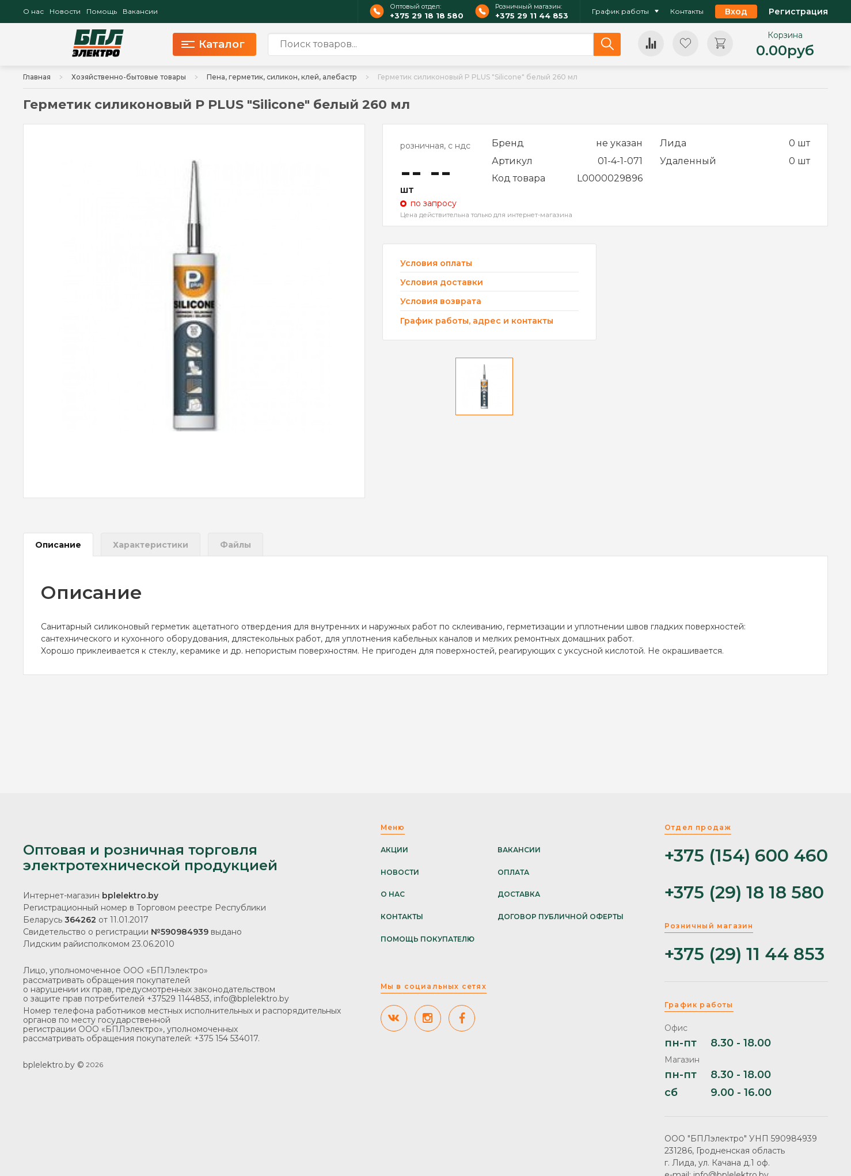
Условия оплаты (436, 263)
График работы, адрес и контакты (476, 320)
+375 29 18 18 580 (427, 16)
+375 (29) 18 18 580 (744, 893)
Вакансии (140, 11)
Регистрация (798, 11)
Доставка (518, 894)
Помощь (101, 11)
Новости (65, 11)
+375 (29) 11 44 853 (744, 954)
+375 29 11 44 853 (531, 16)
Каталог (213, 44)
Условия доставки (441, 282)
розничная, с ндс (435, 145)
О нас (33, 11)
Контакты (687, 11)
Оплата (513, 872)
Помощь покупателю (427, 939)
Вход (736, 11)
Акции (394, 850)
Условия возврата (440, 301)
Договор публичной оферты (560, 917)
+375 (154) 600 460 (746, 856)
